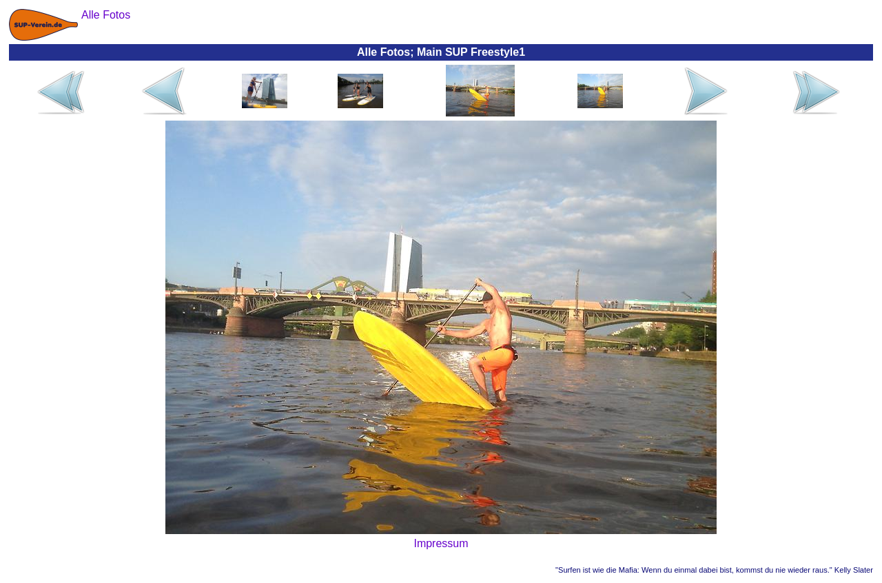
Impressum (440, 543)
